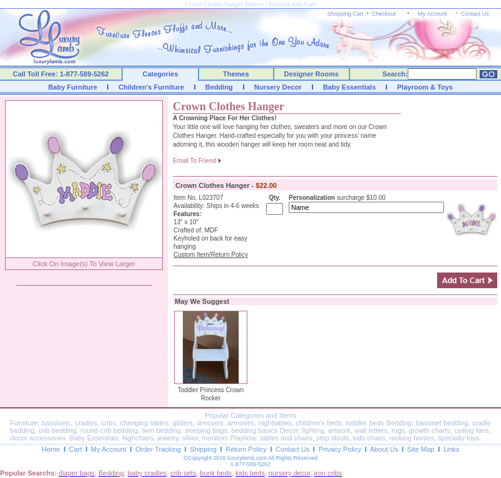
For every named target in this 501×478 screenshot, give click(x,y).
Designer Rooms (311, 74)
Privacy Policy (340, 449)
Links (451, 449)
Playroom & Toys (425, 87)
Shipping (203, 449)
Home (50, 449)
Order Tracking (158, 449)
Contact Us (475, 14)
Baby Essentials (349, 87)
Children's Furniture (151, 87)
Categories (160, 74)
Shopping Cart (346, 14)
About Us (384, 449)
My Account (432, 14)
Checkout (384, 14)
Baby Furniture (72, 87)
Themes (236, 74)
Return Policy (245, 449)
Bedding (219, 87)
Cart (75, 449)
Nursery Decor (278, 87)
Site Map (420, 449)
